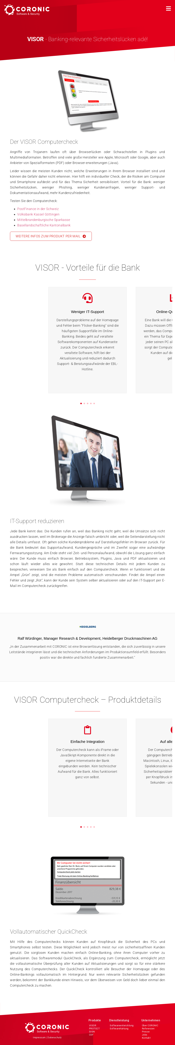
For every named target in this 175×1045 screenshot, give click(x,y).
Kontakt (146, 1037)
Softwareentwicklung (122, 1025)
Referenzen (148, 1028)
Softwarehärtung (119, 1028)
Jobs (144, 1034)
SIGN (92, 1031)
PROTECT (94, 1028)
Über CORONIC (150, 1025)
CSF (91, 1034)
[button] (168, 8)
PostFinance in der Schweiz (38, 209)
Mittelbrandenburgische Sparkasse (43, 220)
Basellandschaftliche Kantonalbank (44, 225)
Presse (146, 1031)
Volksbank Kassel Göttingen (38, 214)
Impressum (39, 1037)
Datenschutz (54, 1037)
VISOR (92, 1025)
